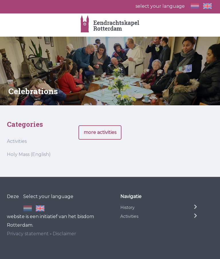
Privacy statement (28, 233)
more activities (100, 132)
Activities (17, 141)
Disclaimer (64, 233)
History (127, 207)
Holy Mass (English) (29, 154)
